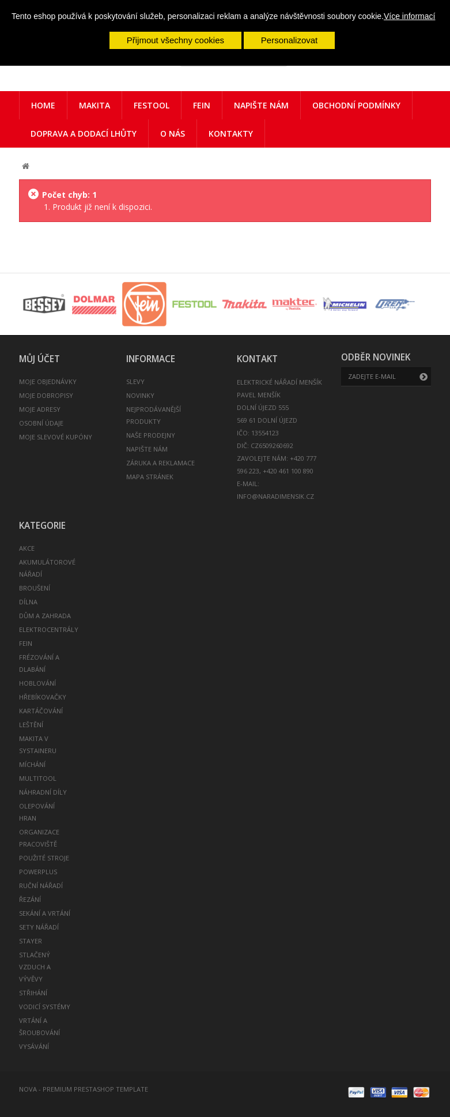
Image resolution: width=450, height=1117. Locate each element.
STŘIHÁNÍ (33, 992)
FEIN (201, 105)
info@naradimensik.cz (275, 496)
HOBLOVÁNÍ (37, 683)
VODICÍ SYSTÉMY (44, 1006)
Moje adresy (39, 409)
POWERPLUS (38, 871)
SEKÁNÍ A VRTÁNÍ (44, 913)
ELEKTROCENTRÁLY (48, 629)
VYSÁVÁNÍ (34, 1046)
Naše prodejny (150, 435)
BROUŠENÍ (34, 588)
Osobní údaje (41, 423)
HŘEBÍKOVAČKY (42, 697)
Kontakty (231, 133)
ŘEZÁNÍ (30, 899)
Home (43, 105)
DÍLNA (28, 601)
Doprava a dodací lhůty (84, 133)
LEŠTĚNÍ (31, 724)
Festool (151, 105)
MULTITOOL (37, 778)
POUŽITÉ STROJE (44, 857)
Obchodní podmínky (356, 105)
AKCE (27, 548)
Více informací (409, 16)
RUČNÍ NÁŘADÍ (41, 885)
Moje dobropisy (46, 395)
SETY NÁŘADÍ (39, 927)
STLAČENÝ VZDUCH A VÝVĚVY (35, 966)
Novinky (140, 395)
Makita (94, 105)
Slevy (135, 381)
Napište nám (261, 105)
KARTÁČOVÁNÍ (41, 710)
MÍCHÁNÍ (32, 764)
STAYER (30, 941)
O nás (172, 133)
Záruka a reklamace (160, 462)
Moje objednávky (48, 381)
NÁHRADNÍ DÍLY (43, 792)
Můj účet (39, 359)
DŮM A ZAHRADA (45, 615)
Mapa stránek (149, 476)
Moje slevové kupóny (55, 436)
